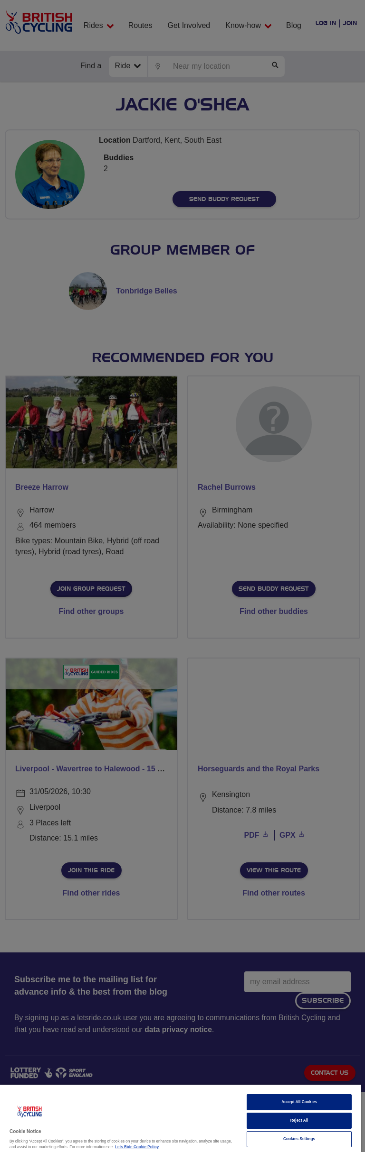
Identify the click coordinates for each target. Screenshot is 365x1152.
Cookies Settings (299, 1139)
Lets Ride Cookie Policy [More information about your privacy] (137, 1147)
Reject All (299, 1120)
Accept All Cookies (299, 1102)
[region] (180, 1118)
